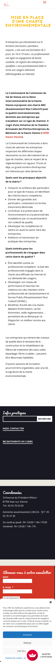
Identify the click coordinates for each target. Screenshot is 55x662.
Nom (5, 577)
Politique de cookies (13, 658)
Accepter (27, 634)
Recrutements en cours (18, 441)
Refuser (27, 642)
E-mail (8, 587)
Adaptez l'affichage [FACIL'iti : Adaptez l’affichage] (39, 655)
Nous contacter (13, 428)
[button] (50, 602)
